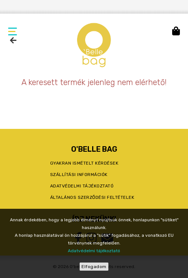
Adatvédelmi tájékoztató (94, 250)
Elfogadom (94, 266)
